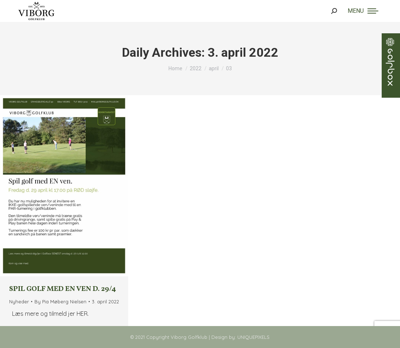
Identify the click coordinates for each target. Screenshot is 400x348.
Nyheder (19, 301)
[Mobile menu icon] (363, 11)
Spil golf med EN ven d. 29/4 (62, 289)
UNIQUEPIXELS (253, 337)
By (60, 301)
